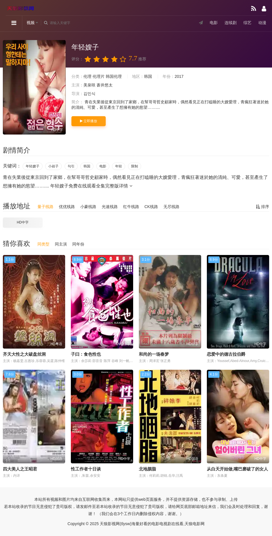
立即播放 (88, 121)
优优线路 (67, 206)
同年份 (78, 244)
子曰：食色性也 (86, 354)
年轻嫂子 (32, 166)
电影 (214, 22)
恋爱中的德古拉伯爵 (226, 354)
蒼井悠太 (105, 85)
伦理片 (99, 76)
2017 (179, 76)
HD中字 (23, 222)
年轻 (118, 166)
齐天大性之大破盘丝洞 (24, 354)
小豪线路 (88, 206)
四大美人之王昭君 (20, 468)
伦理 (87, 76)
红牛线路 (131, 206)
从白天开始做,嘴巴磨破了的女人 (237, 468)
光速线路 (110, 206)
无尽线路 (171, 206)
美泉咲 (89, 85)
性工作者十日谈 (86, 468)
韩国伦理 (114, 76)
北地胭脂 (147, 468)
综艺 (247, 22)
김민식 (89, 93)
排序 (262, 206)
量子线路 (45, 206)
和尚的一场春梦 (154, 354)
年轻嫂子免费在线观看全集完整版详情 (91, 185)
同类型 (43, 244)
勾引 (71, 166)
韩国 (148, 76)
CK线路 (151, 206)
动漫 (262, 22)
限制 (134, 166)
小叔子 (53, 166)
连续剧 (231, 22)
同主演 (61, 244)
